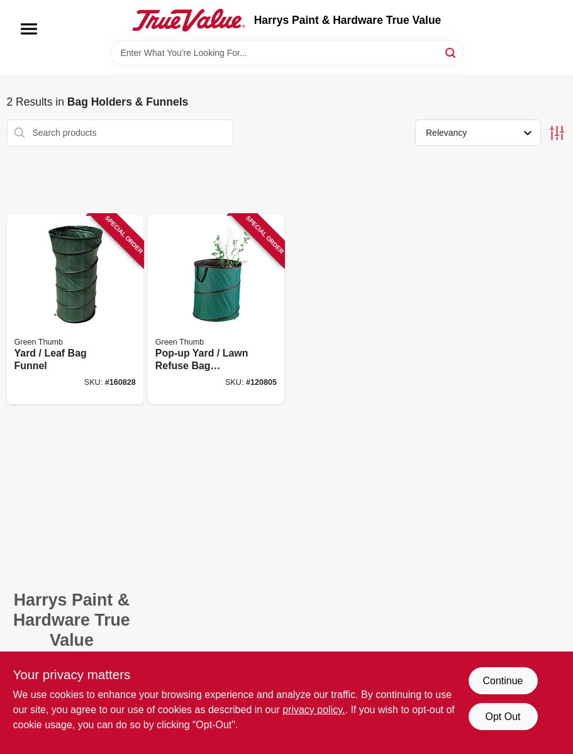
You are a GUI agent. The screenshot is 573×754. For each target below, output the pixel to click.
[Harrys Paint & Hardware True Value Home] (188, 20)
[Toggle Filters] (557, 133)
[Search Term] (287, 52)
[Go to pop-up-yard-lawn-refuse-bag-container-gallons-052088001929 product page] (216, 309)
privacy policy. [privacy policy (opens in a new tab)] (313, 709)
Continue (502, 680)
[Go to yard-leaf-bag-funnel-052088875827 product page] (75, 309)
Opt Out (502, 716)
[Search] (451, 52)
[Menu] (29, 29)
